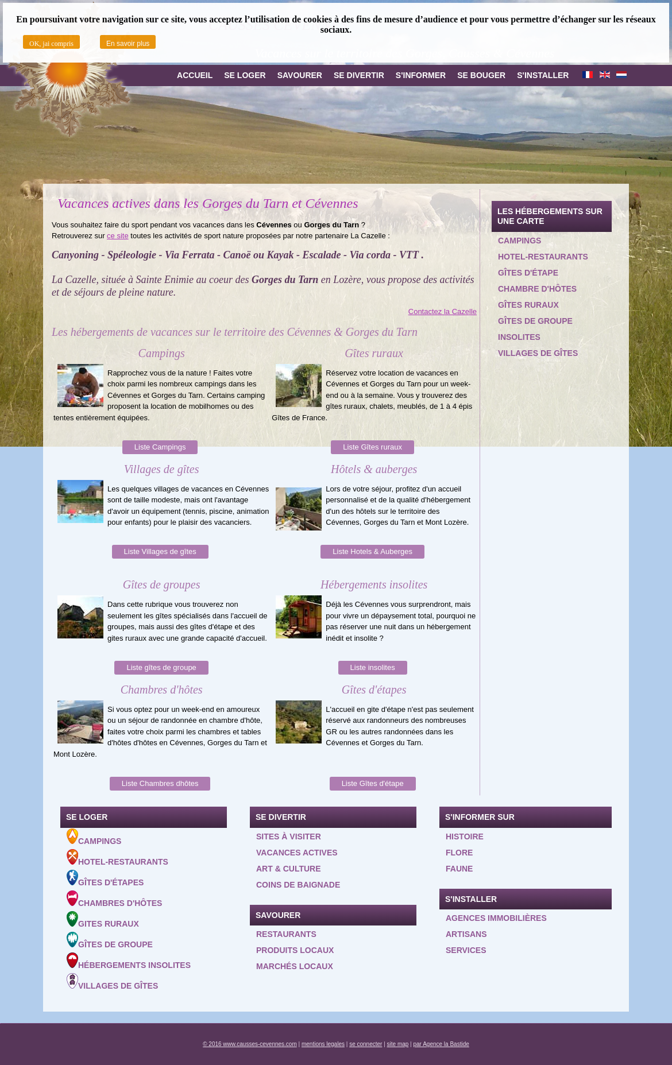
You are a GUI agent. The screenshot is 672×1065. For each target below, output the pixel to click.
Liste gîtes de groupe (161, 667)
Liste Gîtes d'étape (373, 783)
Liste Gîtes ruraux (372, 447)
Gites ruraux (103, 919)
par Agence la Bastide (441, 1044)
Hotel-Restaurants (117, 857)
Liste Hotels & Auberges (372, 551)
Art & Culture (288, 868)
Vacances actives (297, 852)
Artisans (466, 934)
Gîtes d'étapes (105, 878)
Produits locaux (295, 950)
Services (466, 950)
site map (398, 1044)
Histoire (465, 836)
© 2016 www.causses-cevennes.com (250, 1044)
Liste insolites (372, 667)
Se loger (244, 75)
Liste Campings (160, 447)
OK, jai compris (51, 44)
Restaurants (286, 934)
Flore (459, 852)
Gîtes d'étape (528, 272)
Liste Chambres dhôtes (160, 783)
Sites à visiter (288, 836)
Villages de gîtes (538, 353)
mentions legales (323, 1044)
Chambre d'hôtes (537, 288)
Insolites (519, 337)
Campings (519, 240)
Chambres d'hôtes (114, 899)
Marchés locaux (294, 966)
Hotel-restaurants (543, 256)
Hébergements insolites (129, 961)
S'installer (543, 75)
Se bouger (481, 75)
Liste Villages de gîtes (160, 551)
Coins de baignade (298, 884)
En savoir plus (127, 44)
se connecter (365, 1044)
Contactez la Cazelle (442, 311)
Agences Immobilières (496, 918)
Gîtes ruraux (528, 304)
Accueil (195, 75)
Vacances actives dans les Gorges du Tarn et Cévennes (207, 203)
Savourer (299, 75)
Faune (459, 868)
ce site (118, 235)
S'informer (421, 75)
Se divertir (359, 75)
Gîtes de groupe (535, 321)
